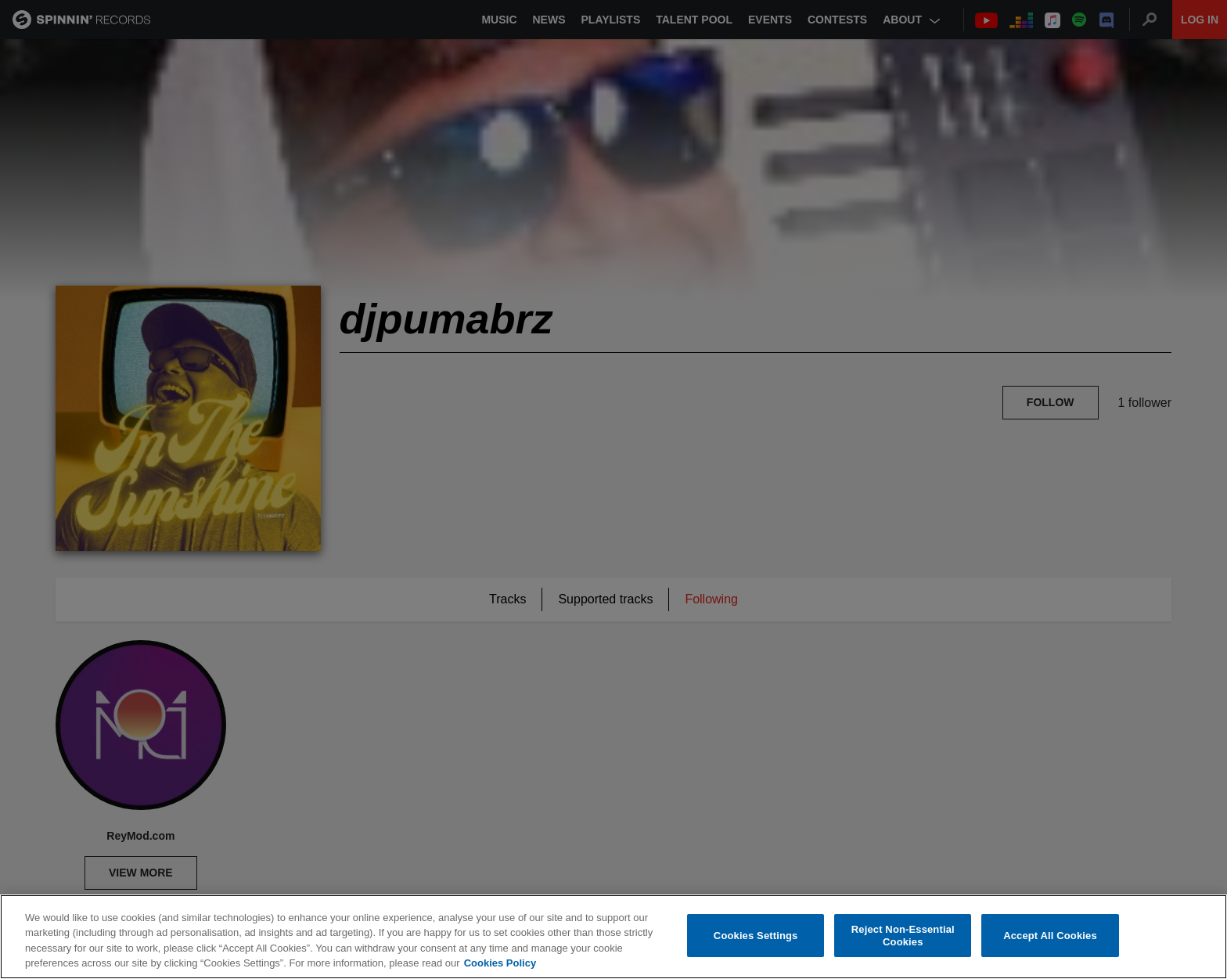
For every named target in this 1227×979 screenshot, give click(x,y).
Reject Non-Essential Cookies (903, 935)
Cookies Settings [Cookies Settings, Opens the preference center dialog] (756, 935)
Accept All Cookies (1050, 935)
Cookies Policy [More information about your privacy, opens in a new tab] (500, 963)
